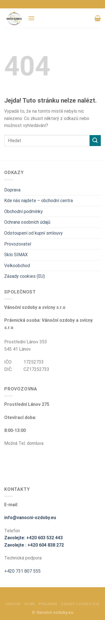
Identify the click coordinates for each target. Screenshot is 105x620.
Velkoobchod (17, 265)
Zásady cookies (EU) (24, 276)
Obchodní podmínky (23, 211)
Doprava (12, 190)
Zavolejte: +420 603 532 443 (33, 537)
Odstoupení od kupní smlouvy (33, 233)
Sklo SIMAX (16, 254)
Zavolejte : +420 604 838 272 (34, 545)
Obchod (13, 604)
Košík (30, 604)
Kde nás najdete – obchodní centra (38, 200)
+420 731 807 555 (22, 571)
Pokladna (48, 604)
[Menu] (31, 18)
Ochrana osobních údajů (27, 222)
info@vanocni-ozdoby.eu (30, 517)
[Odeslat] (95, 140)
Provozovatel (17, 244)
